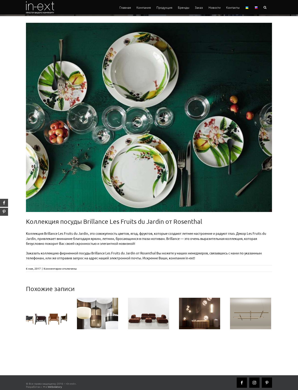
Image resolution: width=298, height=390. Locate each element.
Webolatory (55, 386)
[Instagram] (254, 382)
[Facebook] (242, 382)
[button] (265, 7)
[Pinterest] (267, 382)
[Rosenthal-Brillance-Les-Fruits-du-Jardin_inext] (149, 117)
